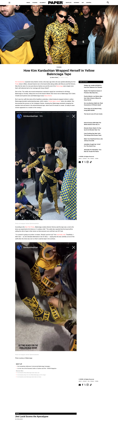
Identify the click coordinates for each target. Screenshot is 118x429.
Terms (96, 158)
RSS (89, 158)
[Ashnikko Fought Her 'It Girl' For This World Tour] (81, 145)
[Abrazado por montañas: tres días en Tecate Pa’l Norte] (81, 151)
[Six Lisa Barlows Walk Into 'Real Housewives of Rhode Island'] (81, 104)
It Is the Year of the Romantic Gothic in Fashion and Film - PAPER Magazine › (37, 368)
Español (88, 2)
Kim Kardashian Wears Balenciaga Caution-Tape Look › (28, 372)
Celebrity (43, 2)
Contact (85, 158)
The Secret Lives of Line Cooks (93, 114)
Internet (76, 2)
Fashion (35, 2)
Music (28, 2)
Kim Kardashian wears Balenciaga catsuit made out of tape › (29, 376)
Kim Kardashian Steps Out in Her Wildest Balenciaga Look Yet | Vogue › (31, 374)
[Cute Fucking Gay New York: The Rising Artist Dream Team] (81, 135)
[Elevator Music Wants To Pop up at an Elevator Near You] (81, 129)
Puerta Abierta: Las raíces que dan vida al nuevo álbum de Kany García (93, 98)
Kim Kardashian (19, 82)
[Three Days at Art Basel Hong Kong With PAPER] (81, 110)
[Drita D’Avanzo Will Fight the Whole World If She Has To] (81, 124)
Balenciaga (59, 86)
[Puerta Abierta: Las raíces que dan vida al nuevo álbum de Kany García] (81, 97)
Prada (17, 84)
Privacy (92, 158)
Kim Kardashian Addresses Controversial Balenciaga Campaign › (33, 366)
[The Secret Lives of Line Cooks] (81, 115)
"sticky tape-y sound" (55, 101)
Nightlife (68, 2)
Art (83, 2)
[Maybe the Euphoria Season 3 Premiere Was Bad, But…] (81, 92)
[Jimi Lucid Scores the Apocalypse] (46, 397)
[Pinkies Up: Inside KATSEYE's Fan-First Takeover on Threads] (81, 87)
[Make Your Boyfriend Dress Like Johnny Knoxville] (81, 140)
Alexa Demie (48, 95)
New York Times (29, 227)
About (80, 158)
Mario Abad (55, 77)
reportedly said (61, 234)
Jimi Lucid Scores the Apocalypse (31, 416)
